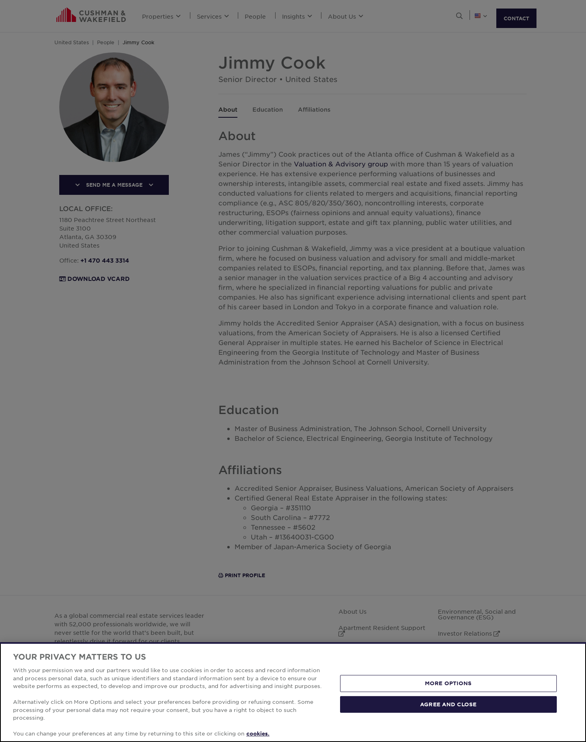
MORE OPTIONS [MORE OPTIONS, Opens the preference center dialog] (448, 683)
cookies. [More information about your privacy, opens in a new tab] (257, 733)
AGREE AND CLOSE (448, 704)
